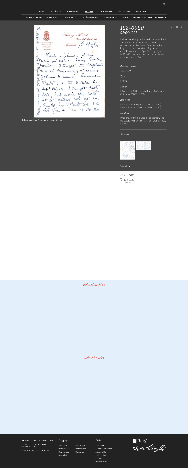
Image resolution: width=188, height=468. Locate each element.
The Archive (69, 17)
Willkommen (80, 449)
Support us (124, 11)
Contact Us (100, 445)
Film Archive (110, 17)
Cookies (99, 458)
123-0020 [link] (129, 181)
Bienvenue (63, 449)
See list (176, 27)
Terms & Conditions (104, 449)
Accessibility (101, 452)
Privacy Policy (101, 461)
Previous (172, 27)
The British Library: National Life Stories (144, 17)
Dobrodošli (62, 455)
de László (56, 11)
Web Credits (101, 455)
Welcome (62, 445)
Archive (89, 11)
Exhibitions (106, 11)
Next (181, 27)
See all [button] (123, 166)
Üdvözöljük (80, 445)
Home (42, 11)
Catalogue (73, 11)
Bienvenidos (63, 452)
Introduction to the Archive (41, 17)
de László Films (90, 17)
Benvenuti (79, 452)
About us (141, 11)
